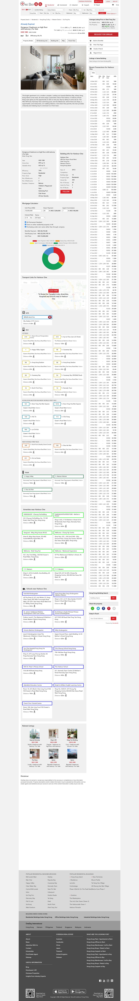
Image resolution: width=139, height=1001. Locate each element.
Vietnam (39, 927)
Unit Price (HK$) (30, 208)
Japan (58, 948)
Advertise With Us (32, 945)
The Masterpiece (75, 898)
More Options (111, 13)
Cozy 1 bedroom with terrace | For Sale (72, 745)
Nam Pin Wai (52, 889)
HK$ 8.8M (53, 742)
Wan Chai (29, 880)
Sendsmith (115, 623)
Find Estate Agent (32, 954)
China (58, 945)
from (41, 13)
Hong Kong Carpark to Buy (96, 966)
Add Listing (98, 1)
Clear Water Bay (31, 886)
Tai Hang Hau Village (98, 883)
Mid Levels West (31, 877)
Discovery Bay (30, 898)
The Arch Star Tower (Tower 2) (79, 901)
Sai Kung (29, 904)
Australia (59, 939)
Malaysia (78, 927)
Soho (27, 892)
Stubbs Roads (52, 895)
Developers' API (31, 970)
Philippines (49, 927)
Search (102, 13)
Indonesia (87, 927)
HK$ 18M (35, 742)
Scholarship (30, 951)
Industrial (73, 5)
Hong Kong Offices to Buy (95, 957)
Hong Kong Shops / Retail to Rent (98, 948)
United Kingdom (61, 954)
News (27, 942)
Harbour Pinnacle (75, 907)
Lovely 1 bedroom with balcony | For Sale (35, 765)
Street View (71, 41)
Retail (97, 5)
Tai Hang (50, 898)
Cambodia (59, 942)
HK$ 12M (35, 762)
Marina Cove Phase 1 (98, 889)
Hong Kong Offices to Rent (96, 942)
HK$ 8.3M (72, 742)
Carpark (85, 5)
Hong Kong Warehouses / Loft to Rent (99, 945)
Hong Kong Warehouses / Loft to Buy (99, 960)
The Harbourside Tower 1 (78, 904)
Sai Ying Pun (30, 895)
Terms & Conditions (76, 997)
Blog (27, 967)
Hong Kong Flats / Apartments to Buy (99, 954)
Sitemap (28, 957)
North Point (51, 904)
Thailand (59, 927)
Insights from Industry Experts (36, 976)
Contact (28, 948)
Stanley (50, 877)
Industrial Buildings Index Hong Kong (96, 917)
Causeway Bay (52, 883)
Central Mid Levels (32, 889)
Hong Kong (30, 927)
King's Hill (53, 740)
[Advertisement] (53, 128)
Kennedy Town (52, 886)
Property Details (28, 41)
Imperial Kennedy (35, 740)
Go (113, 598)
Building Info (54, 41)
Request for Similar (103, 34)
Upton (53, 760)
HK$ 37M (53, 762)
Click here (53, 291)
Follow (66, 192)
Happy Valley (30, 883)
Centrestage (74, 886)
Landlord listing (39, 10)
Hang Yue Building (72, 740)
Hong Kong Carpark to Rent (96, 951)
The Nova (34, 760)
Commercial (62, 5)
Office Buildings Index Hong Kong (66, 917)
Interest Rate (29, 215)
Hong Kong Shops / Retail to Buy (98, 963)
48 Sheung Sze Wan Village (100, 886)
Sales (93, 73)
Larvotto (72, 883)
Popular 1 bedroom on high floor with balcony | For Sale (53, 746)
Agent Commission (68, 208)
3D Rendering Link (42, 41)
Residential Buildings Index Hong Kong (39, 917)
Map (63, 41)
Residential (49, 5)
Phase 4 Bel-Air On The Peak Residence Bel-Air (80, 889)
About (28, 939)
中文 (117, 5)
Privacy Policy (85, 997)
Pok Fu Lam (29, 901)
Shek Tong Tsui (52, 907)
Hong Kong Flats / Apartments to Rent (99, 939)
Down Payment (48, 208)
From (70, 10)
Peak (49, 901)
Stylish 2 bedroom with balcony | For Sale (35, 745)
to (84, 10)
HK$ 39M (72, 762)
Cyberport (51, 892)
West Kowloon (30, 907)
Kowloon (73, 895)
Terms (37, 215)
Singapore (68, 927)
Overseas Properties (85, 1)
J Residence (73, 880)
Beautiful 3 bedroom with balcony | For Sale (53, 765)
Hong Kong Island (76, 877)
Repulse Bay (52, 880)
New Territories (96, 877)
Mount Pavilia (95, 880)
